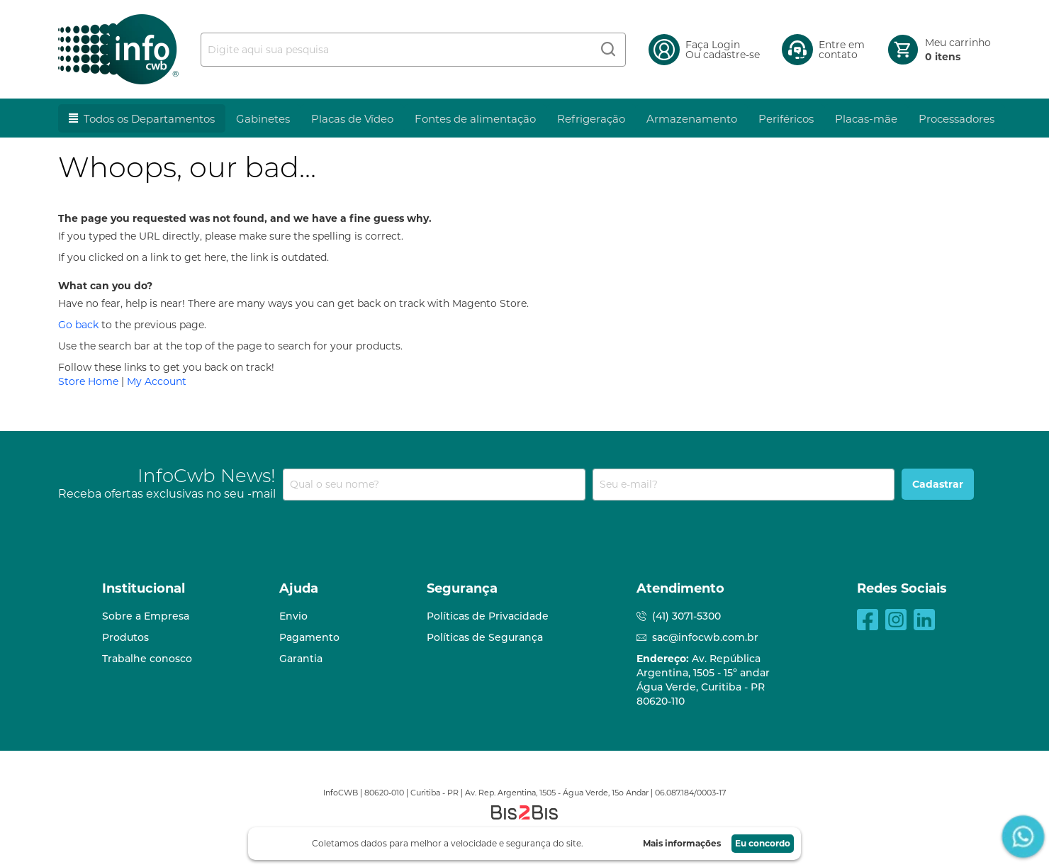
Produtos (125, 637)
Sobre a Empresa (145, 616)
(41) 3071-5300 (686, 616)
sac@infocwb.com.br (705, 637)
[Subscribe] (938, 484)
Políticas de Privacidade (488, 616)
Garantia (300, 658)
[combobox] (413, 50)
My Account (156, 381)
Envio (293, 616)
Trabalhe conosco (147, 658)
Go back (78, 324)
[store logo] (118, 49)
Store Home (88, 381)
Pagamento (309, 637)
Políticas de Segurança (485, 637)
